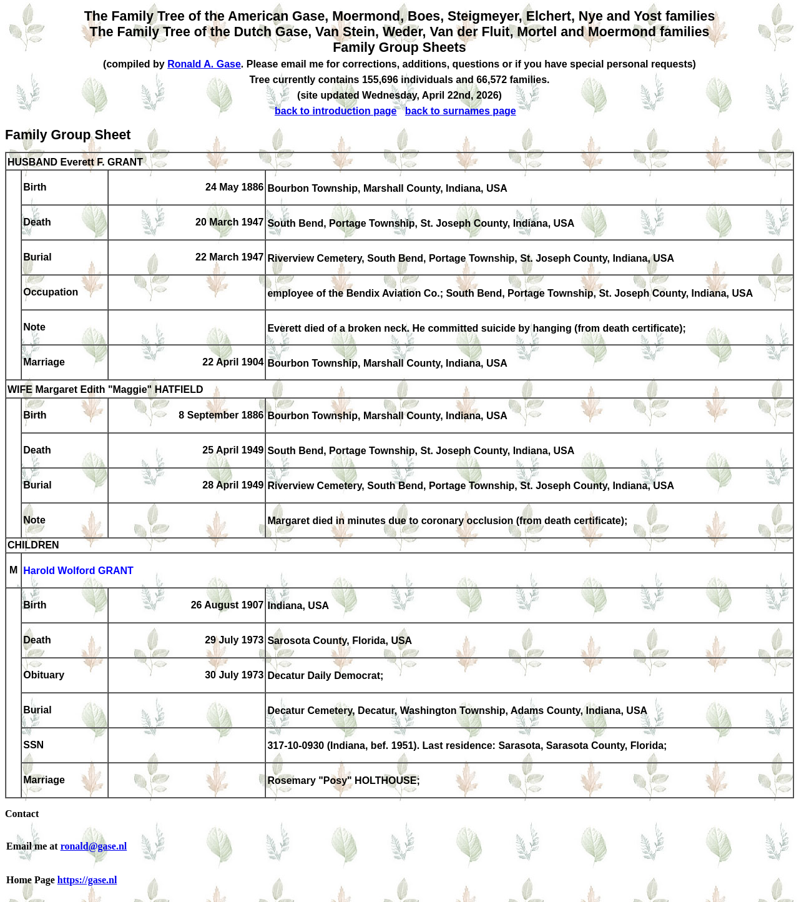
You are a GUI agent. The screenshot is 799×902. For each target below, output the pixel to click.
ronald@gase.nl (94, 846)
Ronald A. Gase (204, 64)
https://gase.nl (87, 880)
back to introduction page (336, 111)
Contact (22, 813)
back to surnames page (460, 111)
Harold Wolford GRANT (78, 571)
